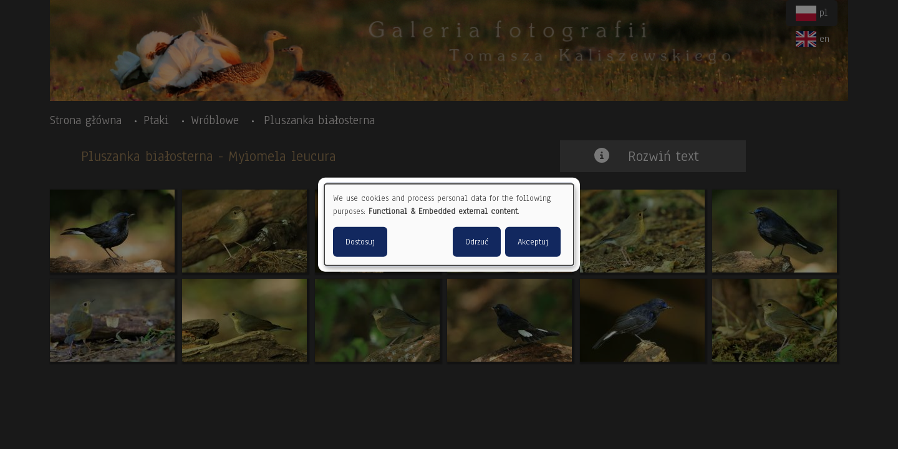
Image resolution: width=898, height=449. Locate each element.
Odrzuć (476, 241)
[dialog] (449, 225)
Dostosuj (360, 241)
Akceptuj (533, 241)
